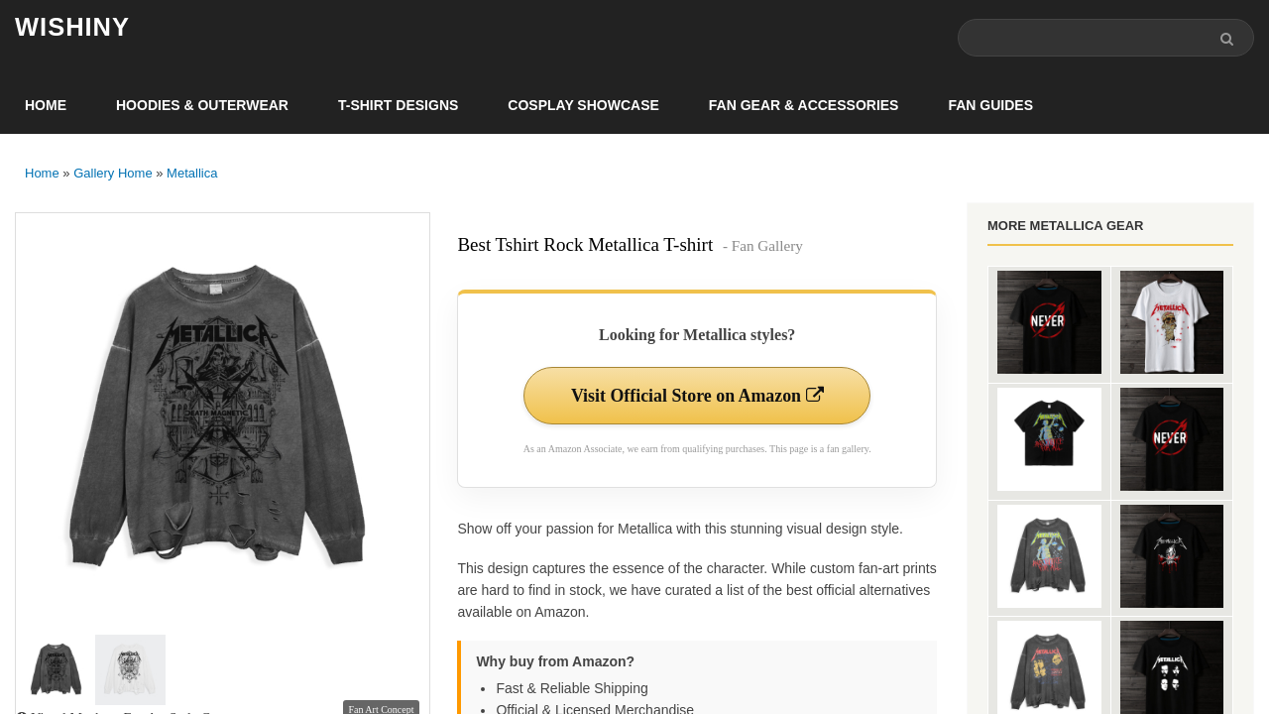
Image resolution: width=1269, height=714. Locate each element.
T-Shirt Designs (398, 105)
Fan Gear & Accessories (804, 105)
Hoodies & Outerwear (202, 105)
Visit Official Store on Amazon (697, 396)
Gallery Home (112, 173)
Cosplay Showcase (583, 105)
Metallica (192, 173)
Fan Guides (990, 105)
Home (45, 105)
